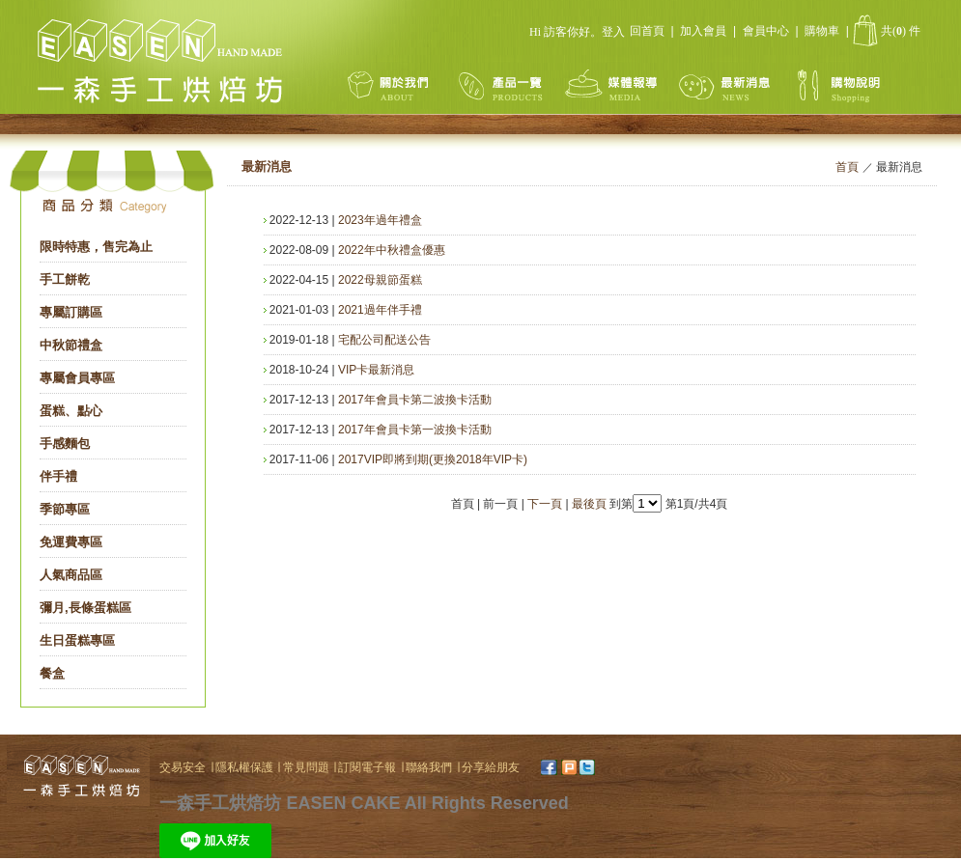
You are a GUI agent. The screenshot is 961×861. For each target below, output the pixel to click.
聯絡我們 (429, 767)
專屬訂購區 (71, 312)
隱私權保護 (245, 767)
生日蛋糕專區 (77, 640)
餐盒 (52, 673)
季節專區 (65, 509)
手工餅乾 (65, 279)
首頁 (847, 167)
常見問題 (307, 767)
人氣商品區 (71, 575)
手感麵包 (65, 443)
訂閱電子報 (368, 767)
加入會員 (703, 31)
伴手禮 (58, 476)
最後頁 (589, 504)
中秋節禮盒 (71, 345)
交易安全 (182, 767)
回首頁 (647, 31)
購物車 (822, 31)
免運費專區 (71, 542)
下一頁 (544, 504)
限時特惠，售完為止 (96, 246)
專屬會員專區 (77, 378)
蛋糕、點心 (71, 410)
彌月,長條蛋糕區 (85, 607)
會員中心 (766, 31)
